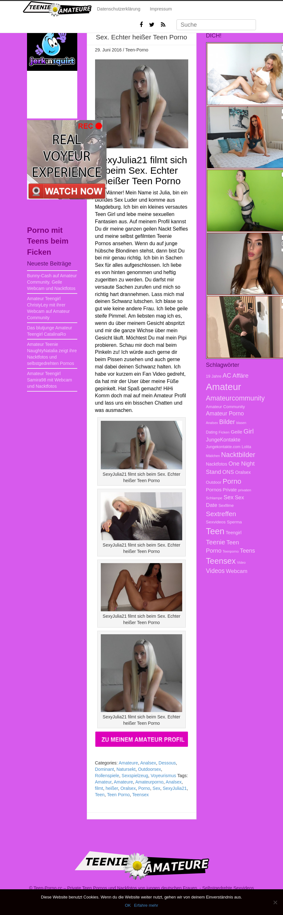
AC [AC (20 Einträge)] (227, 375)
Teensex (140, 794)
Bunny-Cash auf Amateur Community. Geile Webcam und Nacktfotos (52, 282)
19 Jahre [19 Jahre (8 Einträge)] (214, 376)
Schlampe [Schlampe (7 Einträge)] (214, 498)
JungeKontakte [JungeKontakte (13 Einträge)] (223, 439)
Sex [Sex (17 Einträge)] (229, 497)
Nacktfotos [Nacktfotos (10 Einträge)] (216, 464)
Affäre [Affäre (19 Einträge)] (240, 375)
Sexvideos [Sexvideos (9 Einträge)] (216, 522)
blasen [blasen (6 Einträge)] (241, 423)
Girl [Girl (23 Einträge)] (249, 431)
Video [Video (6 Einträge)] (241, 562)
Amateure (128, 762)
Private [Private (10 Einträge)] (230, 489)
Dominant (104, 769)
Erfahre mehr (146, 905)
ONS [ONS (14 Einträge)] (228, 472)
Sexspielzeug (135, 775)
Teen (100, 794)
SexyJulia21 (175, 788)
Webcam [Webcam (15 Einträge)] (236, 571)
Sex (156, 788)
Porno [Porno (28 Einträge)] (232, 481)
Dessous (167, 762)
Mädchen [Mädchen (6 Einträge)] (213, 456)
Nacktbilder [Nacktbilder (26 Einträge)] (238, 455)
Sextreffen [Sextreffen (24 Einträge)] (221, 513)
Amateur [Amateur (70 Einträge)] (223, 386)
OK (128, 905)
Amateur (103, 781)
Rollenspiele (107, 775)
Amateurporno (149, 781)
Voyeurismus (163, 775)
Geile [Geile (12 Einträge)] (236, 431)
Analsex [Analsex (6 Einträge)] (212, 423)
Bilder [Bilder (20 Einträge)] (227, 421)
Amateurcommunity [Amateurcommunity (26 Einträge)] (235, 398)
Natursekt (125, 769)
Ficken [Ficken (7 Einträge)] (224, 432)
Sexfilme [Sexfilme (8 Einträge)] (226, 505)
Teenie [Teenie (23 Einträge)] (215, 542)
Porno (144, 788)
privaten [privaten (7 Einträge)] (244, 490)
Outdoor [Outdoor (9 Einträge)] (214, 482)
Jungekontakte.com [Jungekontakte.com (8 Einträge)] (223, 447)
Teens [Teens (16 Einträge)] (247, 551)
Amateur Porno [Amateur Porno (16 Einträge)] (225, 413)
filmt (99, 788)
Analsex (148, 762)
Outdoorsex (149, 769)
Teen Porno (118, 794)
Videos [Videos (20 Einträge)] (215, 570)
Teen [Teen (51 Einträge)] (215, 531)
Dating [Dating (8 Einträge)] (211, 432)
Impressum (161, 8)
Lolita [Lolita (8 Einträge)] (246, 447)
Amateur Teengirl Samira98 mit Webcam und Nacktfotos (49, 380)
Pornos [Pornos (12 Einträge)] (214, 489)
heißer (112, 788)
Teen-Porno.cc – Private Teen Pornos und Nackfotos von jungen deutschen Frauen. (115, 888)
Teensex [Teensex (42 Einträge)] (221, 560)
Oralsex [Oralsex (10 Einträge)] (243, 472)
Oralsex (128, 788)
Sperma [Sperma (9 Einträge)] (234, 522)
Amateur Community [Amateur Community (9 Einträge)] (225, 406)
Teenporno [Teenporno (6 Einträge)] (230, 551)
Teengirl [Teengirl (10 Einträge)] (234, 532)
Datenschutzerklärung (118, 8)
